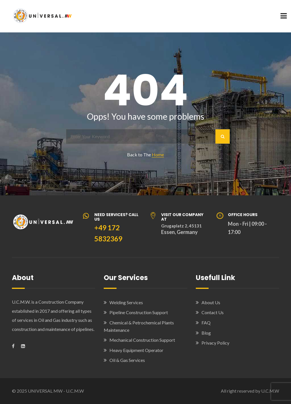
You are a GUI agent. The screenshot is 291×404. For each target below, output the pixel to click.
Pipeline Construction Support (138, 312)
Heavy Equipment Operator (136, 350)
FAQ (206, 322)
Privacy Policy (215, 342)
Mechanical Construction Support (142, 340)
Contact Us (212, 312)
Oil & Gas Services (127, 360)
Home (158, 154)
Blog (206, 332)
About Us (210, 302)
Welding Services (126, 302)
